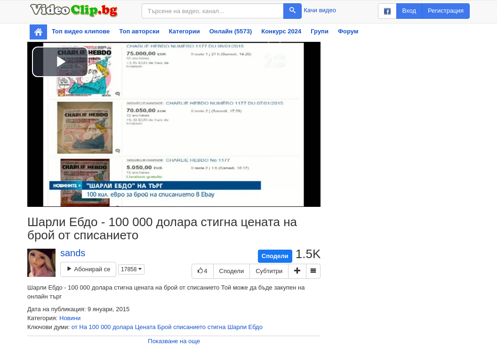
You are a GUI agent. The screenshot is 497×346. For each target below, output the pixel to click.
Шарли (237, 326)
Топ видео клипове (81, 31)
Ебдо (255, 326)
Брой (164, 326)
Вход (409, 10)
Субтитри (269, 271)
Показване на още (174, 341)
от (75, 326)
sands (72, 253)
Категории (184, 31)
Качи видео (320, 10)
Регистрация (446, 10)
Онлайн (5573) (230, 31)
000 (106, 326)
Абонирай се (88, 269)
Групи (320, 31)
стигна (217, 326)
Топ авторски (139, 31)
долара (122, 326)
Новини (69, 318)
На (83, 326)
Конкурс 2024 (281, 31)
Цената (145, 326)
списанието (189, 326)
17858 (131, 269)
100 (94, 326)
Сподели (275, 256)
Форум (348, 31)
